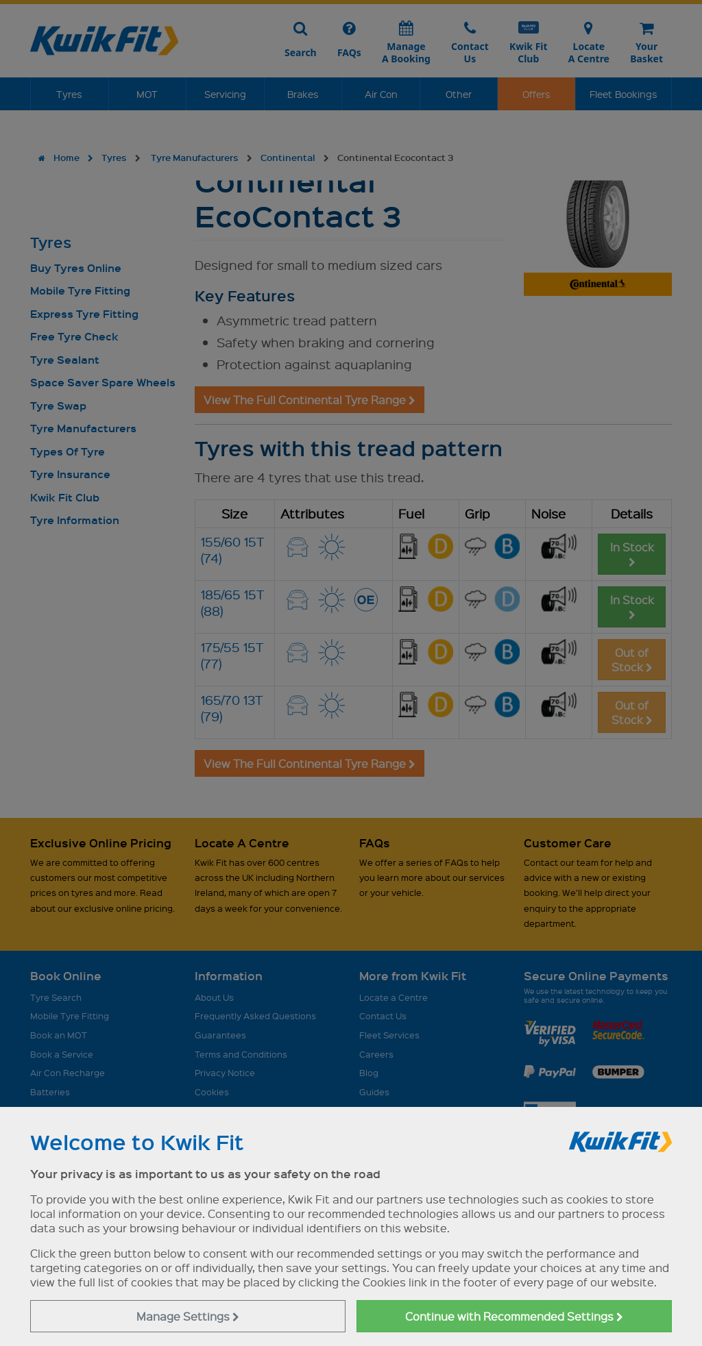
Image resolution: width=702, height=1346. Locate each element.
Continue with (514, 1316)
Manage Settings (187, 1316)
